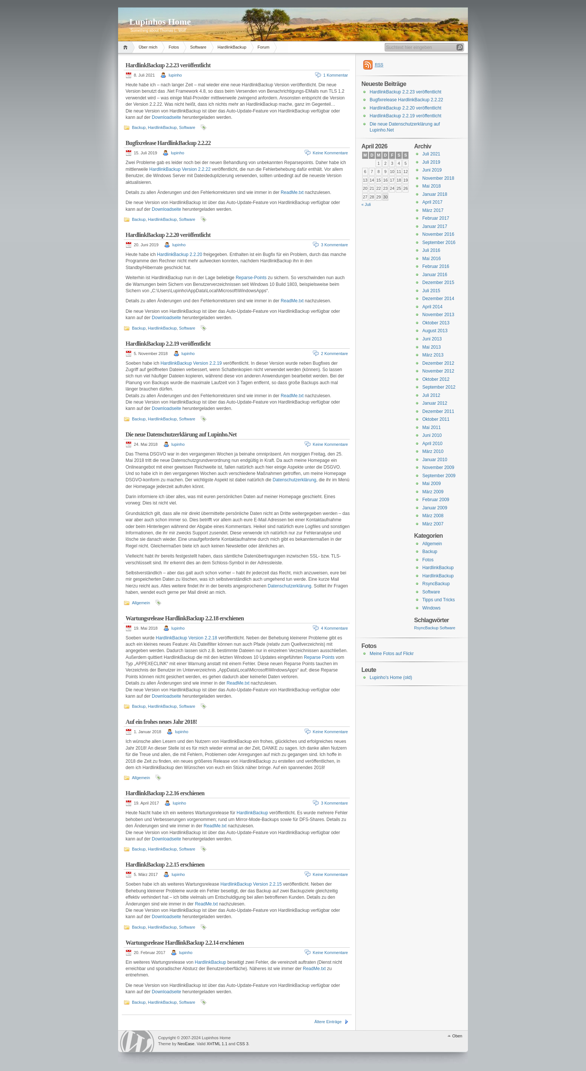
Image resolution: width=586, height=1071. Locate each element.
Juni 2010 (432, 435)
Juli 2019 (431, 162)
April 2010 (432, 443)
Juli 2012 (431, 395)
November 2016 (438, 234)
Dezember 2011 (438, 411)
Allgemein (141, 603)
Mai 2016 (431, 258)
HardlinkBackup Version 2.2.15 (251, 884)
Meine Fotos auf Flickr (392, 653)
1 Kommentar (335, 75)
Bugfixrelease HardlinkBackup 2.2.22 (168, 143)
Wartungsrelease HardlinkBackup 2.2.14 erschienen (185, 942)
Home (126, 47)
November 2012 (438, 371)
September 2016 (439, 242)
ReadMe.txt (292, 192)
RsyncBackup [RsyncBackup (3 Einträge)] (426, 628)
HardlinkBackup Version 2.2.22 (179, 169)
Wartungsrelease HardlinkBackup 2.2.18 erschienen (185, 618)
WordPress (137, 1041)
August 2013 (434, 330)
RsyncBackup (436, 583)
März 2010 (433, 451)
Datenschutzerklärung (295, 479)
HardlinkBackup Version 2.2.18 (186, 638)
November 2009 (438, 467)
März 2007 (433, 524)
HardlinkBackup (232, 47)
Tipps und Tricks (438, 599)
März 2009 (433, 491)
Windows (431, 608)
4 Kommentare (334, 628)
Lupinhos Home (160, 22)
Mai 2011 (431, 427)
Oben (457, 1036)
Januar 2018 (434, 194)
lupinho (175, 75)
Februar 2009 (435, 499)
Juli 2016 (431, 250)
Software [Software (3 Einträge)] (447, 628)
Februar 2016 (435, 266)
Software (198, 47)
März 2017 (433, 210)
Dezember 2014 (438, 298)
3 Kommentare (334, 245)
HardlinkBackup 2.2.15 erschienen (165, 864)
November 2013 (438, 314)
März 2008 (433, 515)
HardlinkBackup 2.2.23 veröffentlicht (168, 65)
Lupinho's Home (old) (391, 677)
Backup (139, 127)
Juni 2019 (432, 170)
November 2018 (438, 178)
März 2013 (433, 355)
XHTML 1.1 (217, 1043)
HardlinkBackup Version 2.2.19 (191, 363)
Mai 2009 (431, 483)
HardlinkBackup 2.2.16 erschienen (165, 793)
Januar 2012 (434, 403)
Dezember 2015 (438, 282)
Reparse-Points (251, 277)
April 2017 (432, 202)
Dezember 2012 (438, 363)
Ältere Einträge (328, 1021)
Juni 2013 (432, 339)
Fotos (174, 47)
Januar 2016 (434, 274)
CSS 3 (243, 1043)
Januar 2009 (434, 507)
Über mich (148, 47)
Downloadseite (166, 117)
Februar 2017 (435, 218)
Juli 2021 (431, 154)
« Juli (366, 204)
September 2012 (439, 387)
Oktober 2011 (436, 419)
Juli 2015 (431, 290)
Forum (263, 47)
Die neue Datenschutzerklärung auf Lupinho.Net (181, 434)
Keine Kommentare (330, 153)
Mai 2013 (431, 347)
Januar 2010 (434, 459)
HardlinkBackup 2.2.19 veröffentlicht (168, 343)
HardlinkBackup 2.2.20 (179, 254)
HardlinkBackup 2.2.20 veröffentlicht (168, 235)
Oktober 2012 (436, 379)
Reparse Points (319, 657)
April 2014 (432, 306)
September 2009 (439, 475)
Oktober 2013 (436, 322)
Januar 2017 (434, 226)
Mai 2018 (431, 186)
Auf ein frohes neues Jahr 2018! (161, 722)
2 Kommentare (334, 353)
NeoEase (186, 1043)
